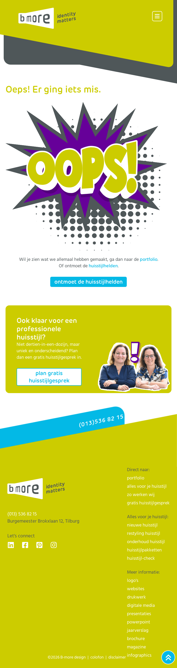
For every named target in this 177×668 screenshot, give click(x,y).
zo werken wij (141, 494)
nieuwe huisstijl (142, 525)
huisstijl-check (141, 558)
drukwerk (136, 597)
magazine (136, 647)
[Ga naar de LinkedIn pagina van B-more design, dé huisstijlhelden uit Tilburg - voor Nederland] (10, 545)
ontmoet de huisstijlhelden (88, 281)
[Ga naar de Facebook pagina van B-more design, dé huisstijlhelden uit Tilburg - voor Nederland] (25, 545)
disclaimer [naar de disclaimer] (117, 657)
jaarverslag (137, 630)
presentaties (139, 614)
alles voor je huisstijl (147, 486)
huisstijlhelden (103, 266)
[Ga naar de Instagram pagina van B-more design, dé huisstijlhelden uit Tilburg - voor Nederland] (53, 545)
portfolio (148, 259)
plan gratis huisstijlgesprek (49, 377)
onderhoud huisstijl (146, 542)
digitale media (141, 605)
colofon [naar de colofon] (97, 657)
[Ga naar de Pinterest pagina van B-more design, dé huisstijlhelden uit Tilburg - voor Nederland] (39, 545)
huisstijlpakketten (144, 550)
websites (135, 589)
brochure (136, 638)
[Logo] (47, 18)
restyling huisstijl (143, 533)
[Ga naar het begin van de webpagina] (168, 657)
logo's (132, 580)
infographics (139, 655)
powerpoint (138, 622)
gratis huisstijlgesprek (148, 503)
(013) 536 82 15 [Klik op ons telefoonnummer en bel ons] (22, 514)
